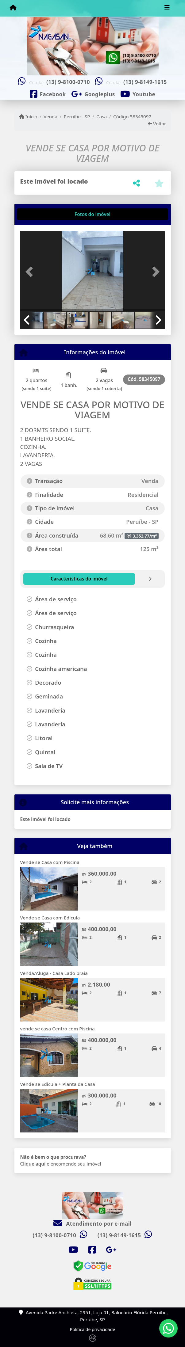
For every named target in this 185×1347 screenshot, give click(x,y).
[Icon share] (47, 93)
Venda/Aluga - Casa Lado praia (54, 973)
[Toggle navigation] (167, 8)
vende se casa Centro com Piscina (57, 1028)
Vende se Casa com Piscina (49, 862)
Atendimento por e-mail (92, 1223)
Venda (50, 116)
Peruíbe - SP (77, 116)
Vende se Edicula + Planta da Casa (57, 1084)
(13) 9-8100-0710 (68, 82)
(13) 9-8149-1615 (145, 82)
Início (28, 116)
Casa (101, 116)
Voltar (157, 123)
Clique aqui (33, 1164)
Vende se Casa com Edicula (50, 918)
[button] (31, 271)
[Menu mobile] (13, 7)
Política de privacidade (92, 1329)
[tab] (39, 214)
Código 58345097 (132, 116)
